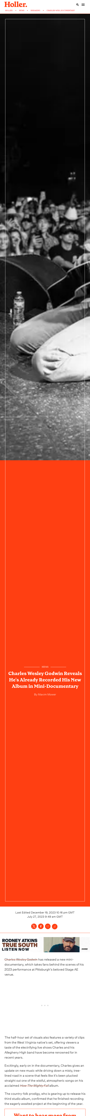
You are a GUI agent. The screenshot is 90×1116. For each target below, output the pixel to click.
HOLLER (9, 10)
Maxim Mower (46, 694)
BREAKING (35, 10)
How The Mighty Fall (34, 1085)
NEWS (21, 10)
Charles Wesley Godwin (21, 958)
